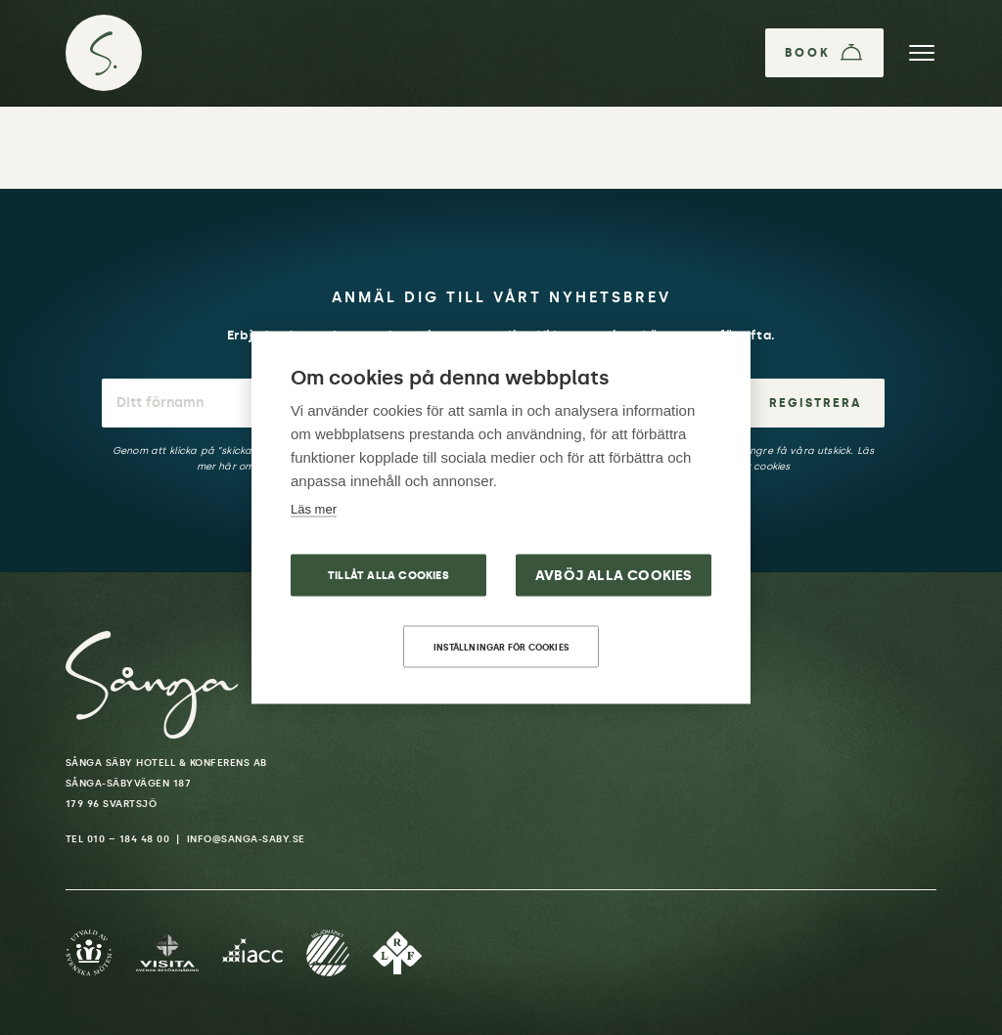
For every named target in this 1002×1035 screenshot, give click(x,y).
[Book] (824, 52)
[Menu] (921, 52)
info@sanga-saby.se (246, 839)
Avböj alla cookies (614, 575)
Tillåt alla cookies (388, 575)
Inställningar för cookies (501, 647)
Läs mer (314, 509)
